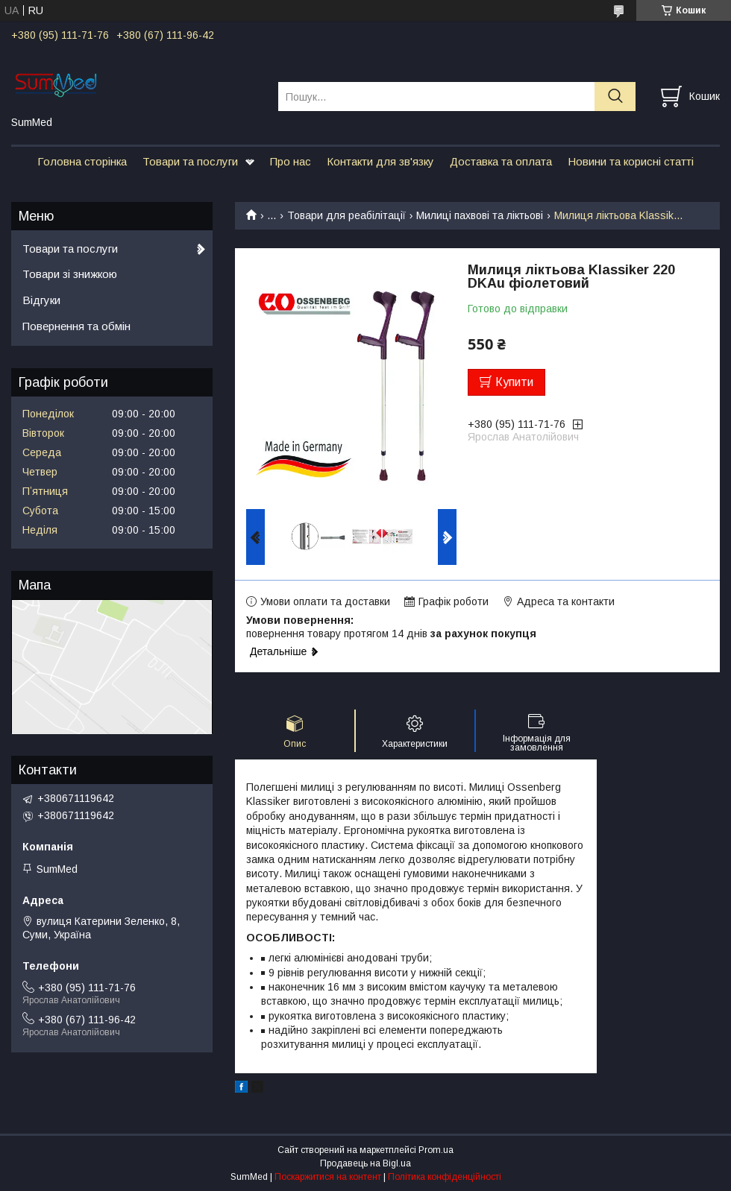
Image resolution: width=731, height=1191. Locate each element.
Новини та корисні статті (631, 161)
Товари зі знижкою (69, 274)
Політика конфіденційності (444, 1177)
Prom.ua (436, 1150)
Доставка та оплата (501, 161)
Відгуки (41, 300)
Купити (514, 382)
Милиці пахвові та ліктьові (479, 215)
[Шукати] (615, 96)
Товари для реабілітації (346, 215)
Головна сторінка (82, 161)
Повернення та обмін (76, 326)
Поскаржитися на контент (327, 1177)
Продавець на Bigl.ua (365, 1163)
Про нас (290, 161)
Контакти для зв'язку (380, 161)
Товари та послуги (190, 161)
